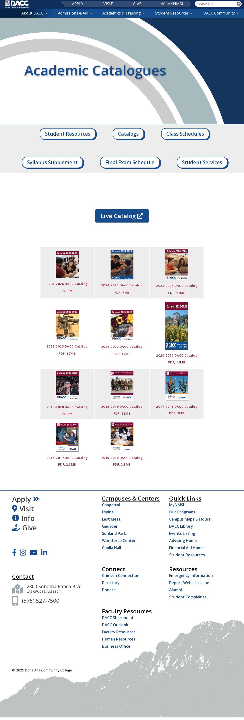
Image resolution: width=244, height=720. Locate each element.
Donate (109, 589)
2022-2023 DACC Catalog (67, 346)
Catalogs (128, 133)
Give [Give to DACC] (24, 527)
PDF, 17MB (177, 293)
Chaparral (111, 504)
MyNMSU (177, 504)
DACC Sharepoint (118, 617)
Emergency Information (191, 575)
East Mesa (111, 519)
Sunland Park (114, 533)
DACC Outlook (115, 624)
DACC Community (221, 13)
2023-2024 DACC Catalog (177, 285)
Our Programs (182, 512)
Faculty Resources (119, 632)
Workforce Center (119, 540)
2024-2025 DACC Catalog (122, 285)
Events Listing (182, 533)
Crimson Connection (120, 575)
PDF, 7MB (122, 292)
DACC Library (181, 526)
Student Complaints (187, 597)
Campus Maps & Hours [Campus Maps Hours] (189, 519)
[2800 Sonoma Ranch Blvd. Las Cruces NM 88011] (55, 589)
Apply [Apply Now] (25, 499)
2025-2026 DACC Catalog (67, 284)
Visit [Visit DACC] (23, 508)
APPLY (77, 3)
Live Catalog (122, 216)
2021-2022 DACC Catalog (122, 346)
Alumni (175, 589)
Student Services (202, 162)
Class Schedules (185, 133)
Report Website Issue (189, 582)
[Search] (239, 4)
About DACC (34, 13)
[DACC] (17, 4)
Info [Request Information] (23, 518)
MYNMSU (173, 3)
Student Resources (174, 13)
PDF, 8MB (67, 291)
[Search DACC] (215, 4)
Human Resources (118, 639)
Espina (108, 512)
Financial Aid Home (186, 547)
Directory (111, 582)
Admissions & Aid (75, 13)
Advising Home (183, 540)
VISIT (108, 3)
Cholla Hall (111, 547)
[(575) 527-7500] (40, 600)
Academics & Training (123, 13)
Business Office (116, 646)
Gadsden (110, 526)
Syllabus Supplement (52, 162)
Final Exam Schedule (129, 162)
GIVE (137, 3)
